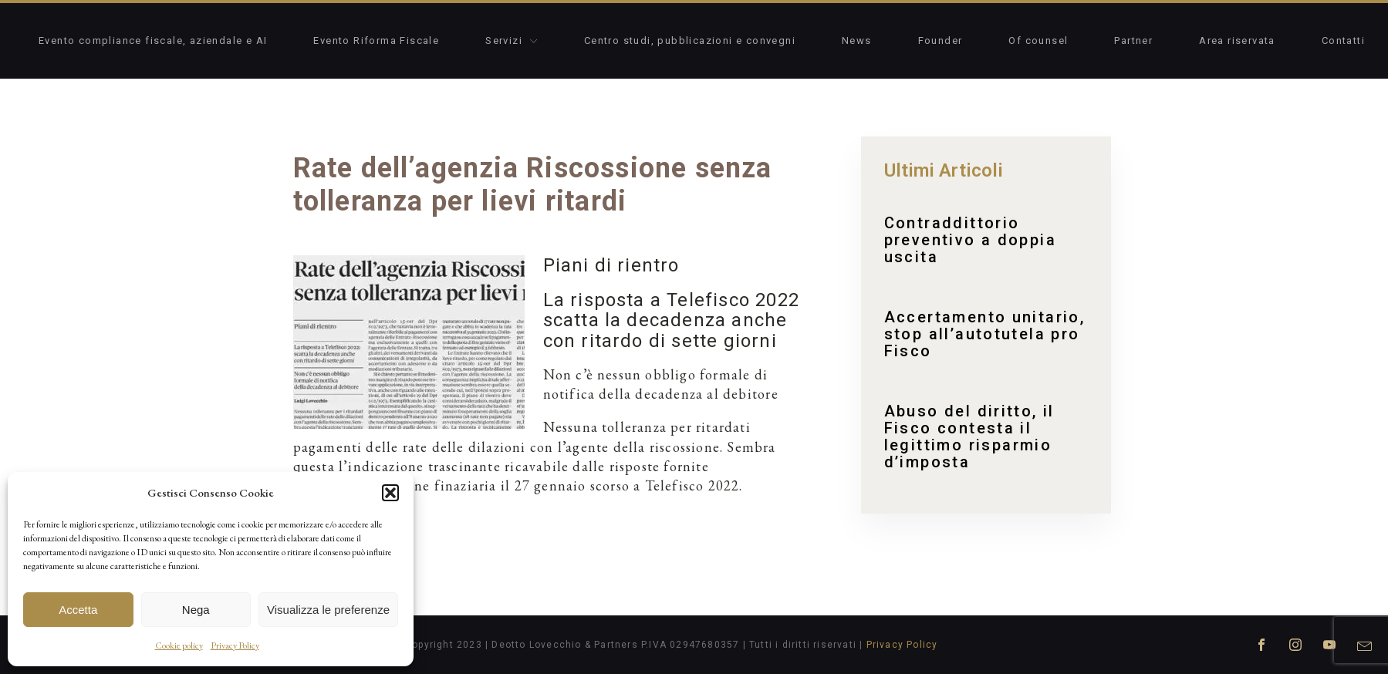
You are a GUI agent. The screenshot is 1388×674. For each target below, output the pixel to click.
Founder (940, 40)
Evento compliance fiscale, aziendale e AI (153, 40)
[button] (390, 492)
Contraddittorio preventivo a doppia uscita (970, 239)
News (857, 40)
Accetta (78, 609)
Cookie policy (179, 645)
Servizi (511, 40)
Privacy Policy (235, 645)
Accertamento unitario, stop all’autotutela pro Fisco (985, 333)
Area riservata (1237, 40)
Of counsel (1038, 40)
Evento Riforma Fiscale (376, 40)
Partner (1133, 40)
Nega (196, 609)
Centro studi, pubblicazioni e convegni (689, 40)
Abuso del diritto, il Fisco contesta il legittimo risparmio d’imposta (969, 436)
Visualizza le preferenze (328, 609)
